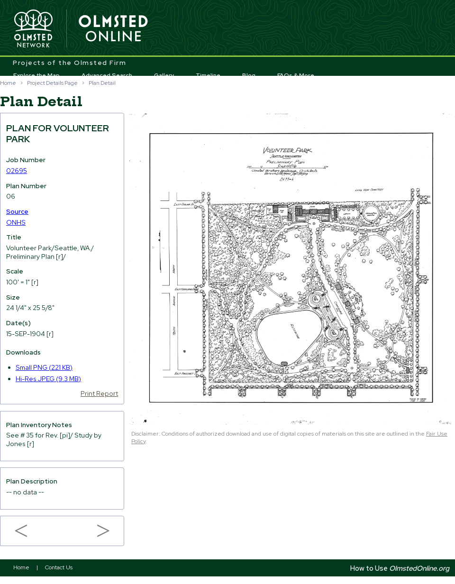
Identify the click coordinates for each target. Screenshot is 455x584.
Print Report (99, 393)
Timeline (208, 75)
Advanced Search (107, 75)
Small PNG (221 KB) (44, 367)
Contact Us (59, 567)
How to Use (399, 568)
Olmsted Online (114, 29)
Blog (248, 75)
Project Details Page (52, 83)
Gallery (164, 75)
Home (8, 83)
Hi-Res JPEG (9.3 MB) (48, 378)
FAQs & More (295, 75)
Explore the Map (36, 75)
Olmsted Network (33, 29)
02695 (16, 170)
